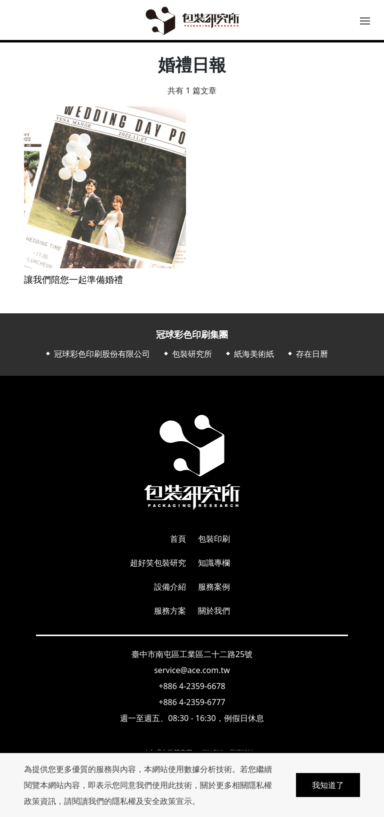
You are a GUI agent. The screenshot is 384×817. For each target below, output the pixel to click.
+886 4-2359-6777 (191, 702)
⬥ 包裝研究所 (187, 353)
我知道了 (328, 785)
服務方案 (170, 610)
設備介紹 (170, 586)
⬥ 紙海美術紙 (249, 353)
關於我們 (214, 610)
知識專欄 (214, 562)
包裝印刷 (214, 538)
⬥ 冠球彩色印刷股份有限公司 (97, 353)
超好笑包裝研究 (158, 562)
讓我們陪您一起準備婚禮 (73, 279)
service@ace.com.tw (192, 670)
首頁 (178, 538)
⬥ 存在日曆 (307, 353)
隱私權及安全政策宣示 (152, 801)
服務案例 (214, 586)
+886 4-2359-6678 (191, 686)
